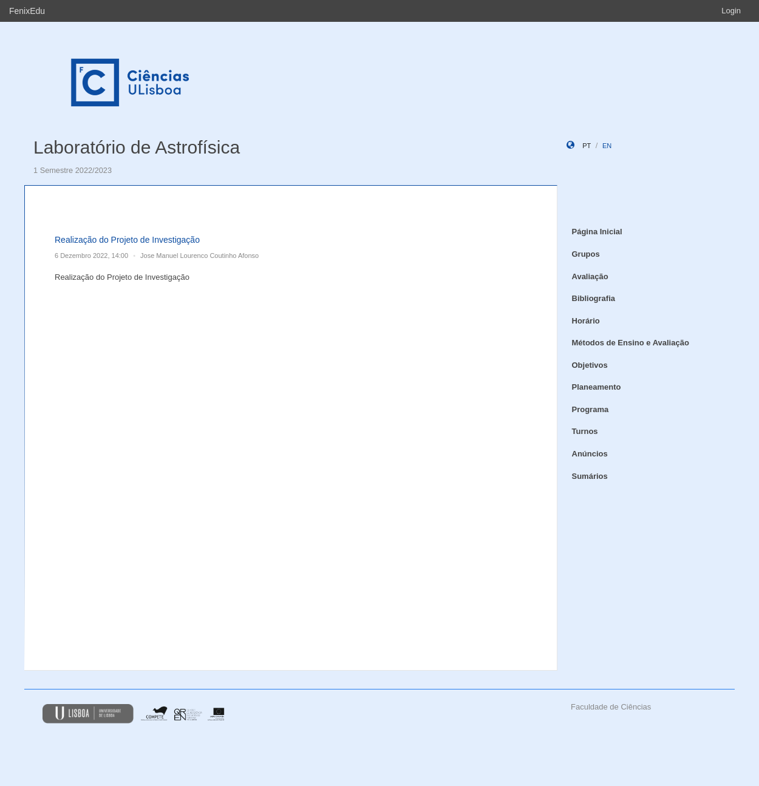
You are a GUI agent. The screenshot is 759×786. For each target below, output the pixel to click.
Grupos (586, 254)
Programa (590, 409)
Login (731, 10)
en (606, 145)
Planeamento (596, 386)
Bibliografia (594, 298)
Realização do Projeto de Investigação (127, 240)
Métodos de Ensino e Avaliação (630, 342)
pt (586, 145)
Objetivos (590, 365)
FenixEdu (27, 11)
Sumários (590, 476)
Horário (586, 320)
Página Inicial (597, 231)
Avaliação (590, 276)
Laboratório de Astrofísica (136, 147)
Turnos (585, 431)
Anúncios (590, 453)
